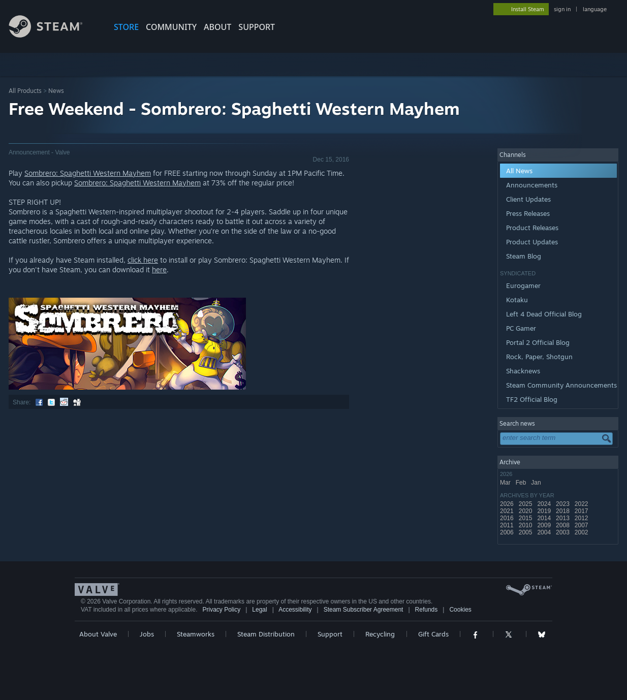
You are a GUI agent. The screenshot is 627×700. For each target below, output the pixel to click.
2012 (582, 518)
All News (519, 171)
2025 (526, 503)
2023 (563, 503)
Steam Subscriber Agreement (363, 609)
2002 (582, 532)
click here (143, 260)
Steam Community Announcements (561, 385)
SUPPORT (256, 27)
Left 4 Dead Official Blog (544, 314)
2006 (507, 532)
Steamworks (195, 634)
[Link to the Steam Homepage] (53, 34)
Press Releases (528, 213)
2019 (544, 511)
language (595, 9)
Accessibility (294, 609)
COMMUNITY (171, 27)
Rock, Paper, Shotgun (539, 357)
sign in (562, 9)
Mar (506, 482)
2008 (563, 525)
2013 (563, 518)
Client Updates (528, 199)
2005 (526, 532)
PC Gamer (521, 328)
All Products (25, 90)
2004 (544, 532)
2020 (526, 511)
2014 (544, 518)
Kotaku (517, 300)
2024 (544, 503)
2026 (507, 503)
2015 (526, 518)
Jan (537, 482)
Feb (522, 482)
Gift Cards (433, 634)
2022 (582, 503)
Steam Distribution (266, 634)
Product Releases (532, 228)
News (56, 90)
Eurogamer (523, 285)
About (217, 27)
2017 (582, 511)
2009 (544, 525)
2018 (563, 511)
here (159, 269)
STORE (126, 27)
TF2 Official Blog (531, 399)
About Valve (98, 634)
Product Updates (532, 242)
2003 (563, 532)
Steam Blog (523, 256)
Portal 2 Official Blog (538, 342)
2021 (507, 511)
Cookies (460, 609)
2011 (507, 525)
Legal (259, 609)
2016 (507, 518)
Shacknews (523, 371)
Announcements (531, 185)
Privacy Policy (221, 609)
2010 (526, 525)
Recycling (380, 634)
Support (330, 634)
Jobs (147, 634)
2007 (582, 525)
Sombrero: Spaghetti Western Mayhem (87, 173)
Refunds (426, 609)
